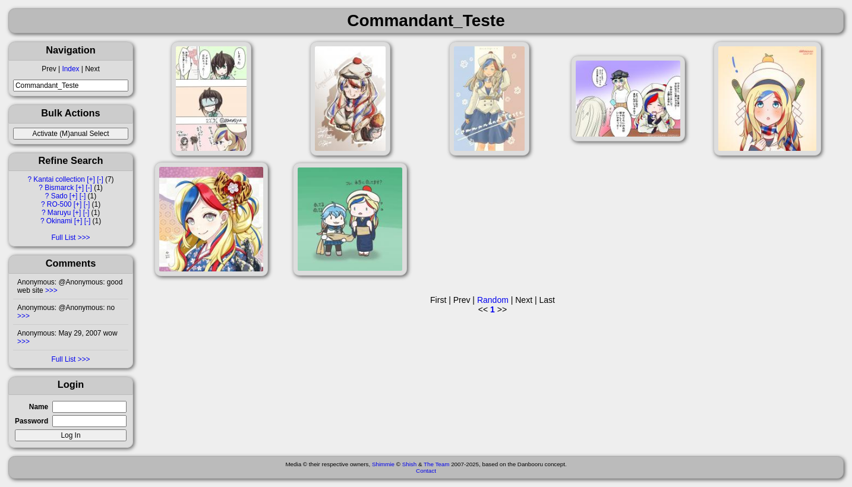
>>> (50, 290)
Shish (409, 464)
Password (31, 421)
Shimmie (383, 464)
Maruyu (59, 212)
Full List (63, 237)
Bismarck (59, 188)
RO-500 (59, 204)
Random (493, 300)
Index (70, 69)
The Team (436, 464)
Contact (426, 470)
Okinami (59, 221)
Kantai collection (59, 179)
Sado (59, 196)
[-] (100, 179)
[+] (91, 179)
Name (38, 407)
